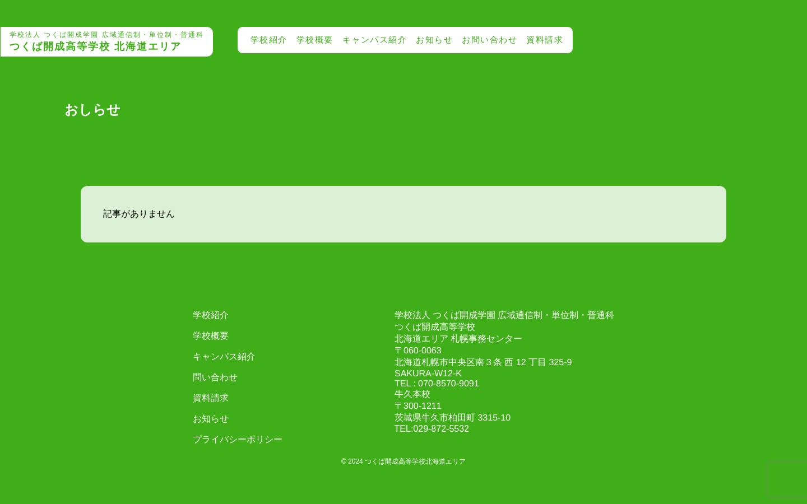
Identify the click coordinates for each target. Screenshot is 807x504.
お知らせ (434, 39)
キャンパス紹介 (374, 39)
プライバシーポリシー (237, 439)
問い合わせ (215, 377)
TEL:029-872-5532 (432, 428)
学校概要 (314, 39)
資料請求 (544, 39)
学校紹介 (269, 39)
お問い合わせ (489, 39)
